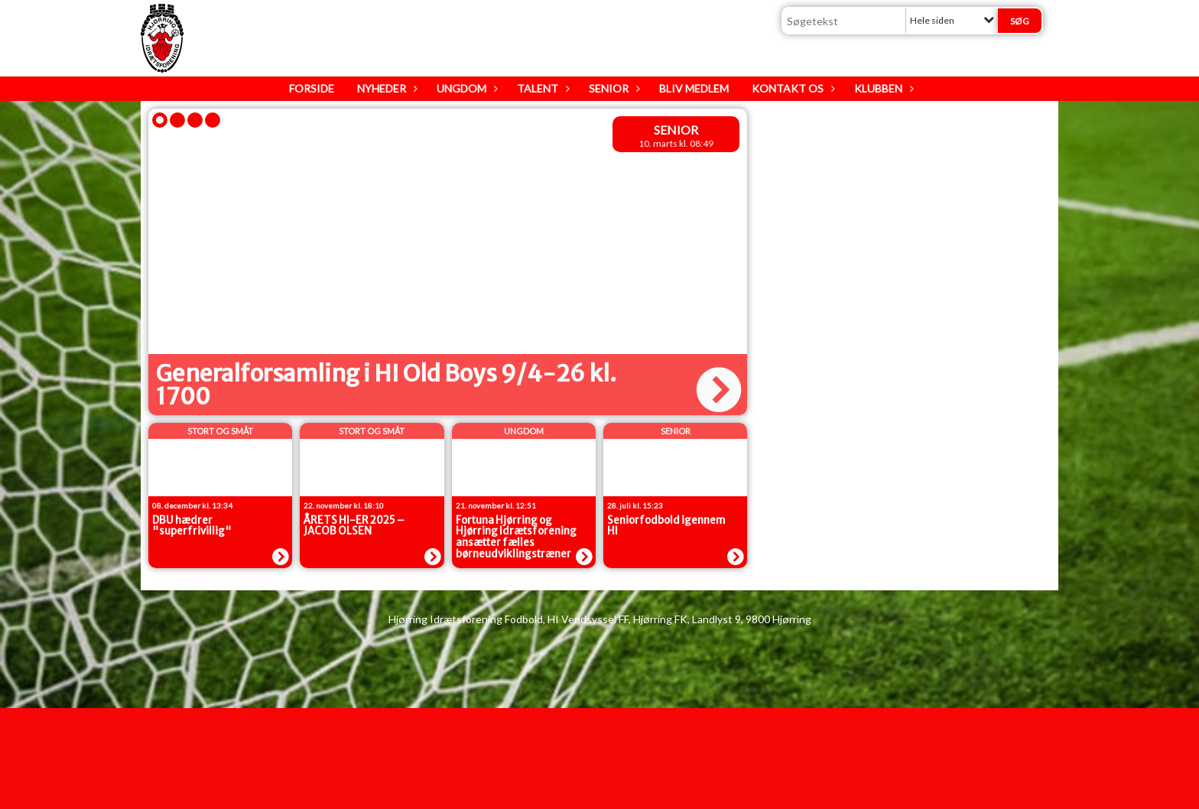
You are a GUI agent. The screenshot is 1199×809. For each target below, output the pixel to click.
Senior (612, 88)
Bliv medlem (694, 88)
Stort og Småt (220, 431)
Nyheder (385, 88)
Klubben (882, 88)
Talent (541, 88)
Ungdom (465, 88)
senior (676, 129)
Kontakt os (791, 88)
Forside (311, 88)
